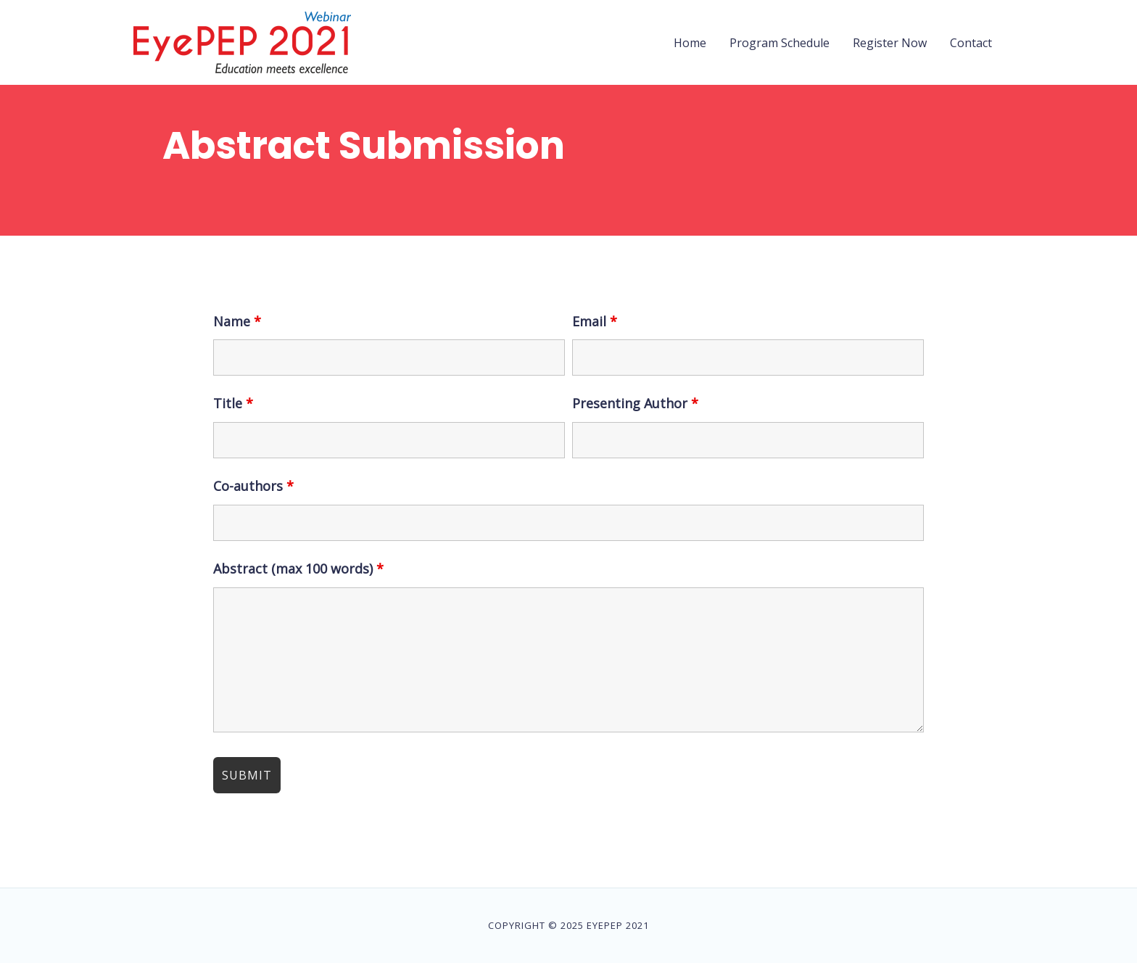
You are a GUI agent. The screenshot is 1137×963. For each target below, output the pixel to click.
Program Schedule (779, 43)
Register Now (890, 43)
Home (690, 43)
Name (237, 321)
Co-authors (253, 486)
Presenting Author (635, 403)
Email (594, 321)
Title (233, 403)
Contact (971, 43)
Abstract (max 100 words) (298, 568)
